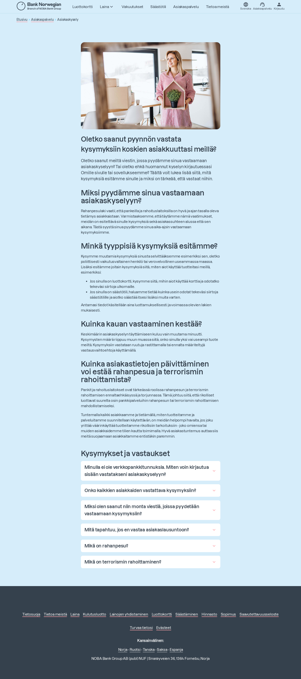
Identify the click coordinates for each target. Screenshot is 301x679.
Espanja (176, 650)
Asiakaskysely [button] (67, 19)
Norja (122, 650)
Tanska (149, 650)
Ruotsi (135, 650)
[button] (150, 471)
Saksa (162, 650)
